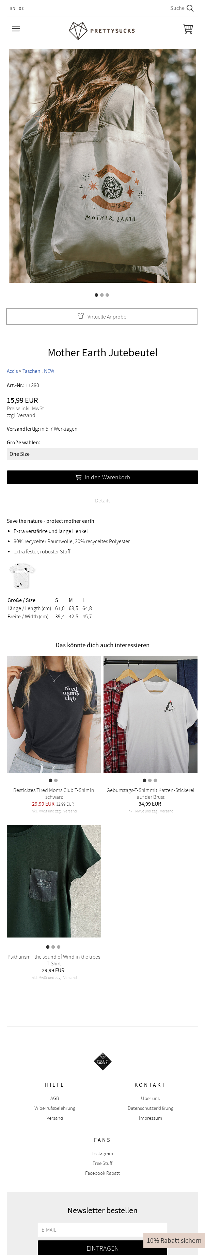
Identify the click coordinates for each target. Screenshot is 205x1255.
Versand (55, 1118)
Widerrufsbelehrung (54, 1108)
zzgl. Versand (21, 415)
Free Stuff (102, 1163)
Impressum (150, 1118)
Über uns (150, 1098)
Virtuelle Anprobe (101, 316)
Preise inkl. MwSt (25, 408)
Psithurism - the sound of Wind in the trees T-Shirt (53, 960)
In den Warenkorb (102, 477)
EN (13, 8)
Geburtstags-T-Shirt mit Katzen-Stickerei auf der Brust (150, 794)
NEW (49, 371)
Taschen (31, 371)
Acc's (12, 371)
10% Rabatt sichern (174, 1240)
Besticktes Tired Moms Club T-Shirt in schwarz (53, 794)
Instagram (102, 1153)
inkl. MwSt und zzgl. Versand (54, 811)
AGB (54, 1098)
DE (21, 8)
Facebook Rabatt (102, 1173)
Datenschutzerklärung (150, 1108)
